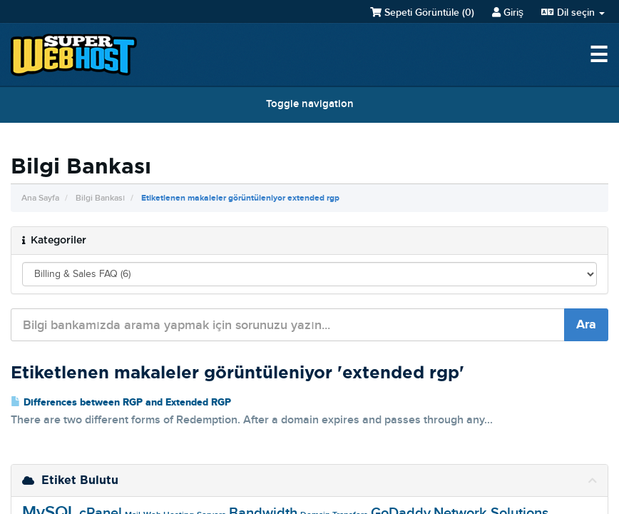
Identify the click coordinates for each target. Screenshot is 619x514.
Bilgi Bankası (100, 198)
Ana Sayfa (40, 198)
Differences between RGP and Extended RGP (121, 402)
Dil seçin (573, 12)
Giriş (507, 12)
